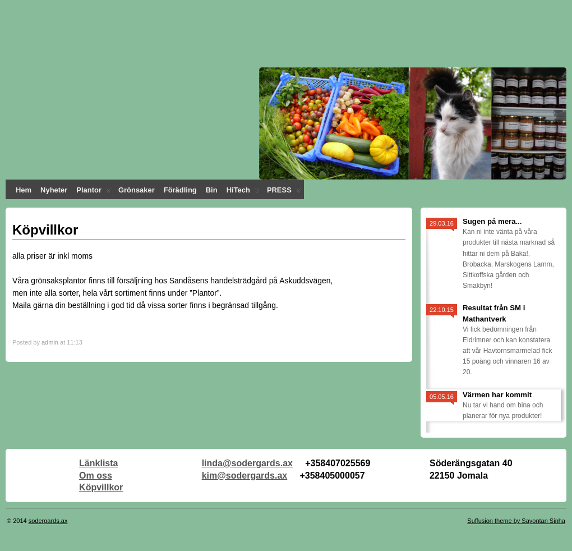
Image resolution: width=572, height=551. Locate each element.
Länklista (98, 463)
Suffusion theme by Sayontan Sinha (516, 520)
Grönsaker (136, 190)
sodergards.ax (48, 520)
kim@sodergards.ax (245, 475)
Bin (212, 190)
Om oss (95, 475)
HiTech (243, 192)
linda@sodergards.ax (247, 463)
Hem (23, 190)
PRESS (284, 192)
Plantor (93, 192)
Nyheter (53, 190)
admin (49, 342)
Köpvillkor (101, 487)
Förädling (180, 190)
